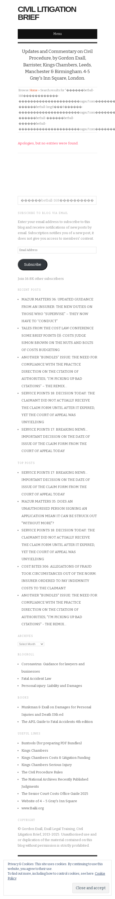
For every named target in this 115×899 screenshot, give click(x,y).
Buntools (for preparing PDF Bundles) (51, 743)
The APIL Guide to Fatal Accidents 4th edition (57, 722)
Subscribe (32, 264)
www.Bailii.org (32, 808)
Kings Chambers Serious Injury (46, 765)
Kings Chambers (34, 750)
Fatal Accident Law (36, 679)
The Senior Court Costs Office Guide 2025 (54, 794)
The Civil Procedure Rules (42, 772)
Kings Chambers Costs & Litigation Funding (55, 758)
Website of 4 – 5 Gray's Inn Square (49, 801)
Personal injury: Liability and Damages (51, 686)
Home (34, 90)
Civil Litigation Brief (47, 13)
